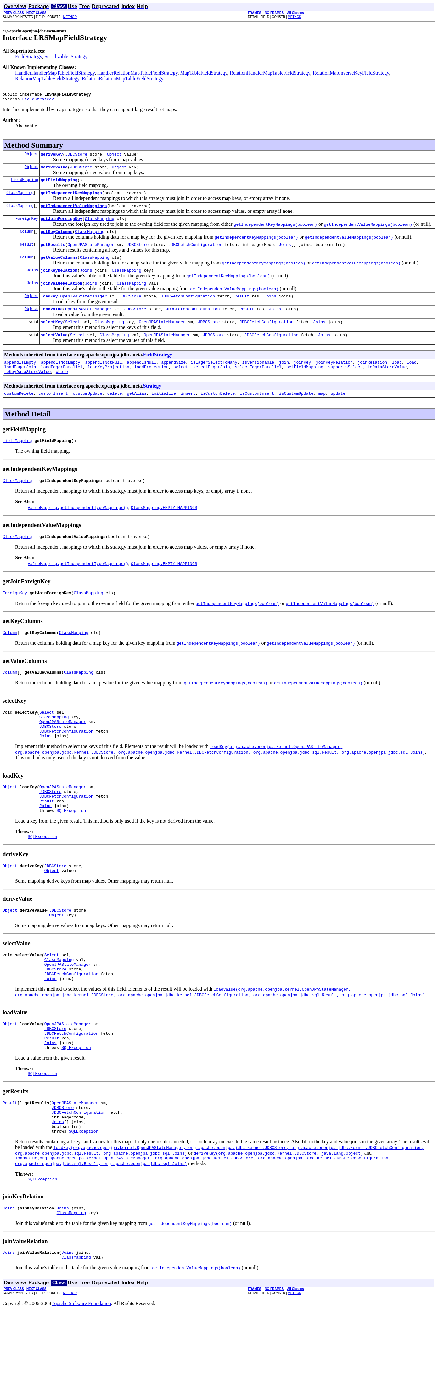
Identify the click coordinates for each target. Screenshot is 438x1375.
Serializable (56, 56)
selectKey (52, 337)
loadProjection (151, 385)
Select (72, 337)
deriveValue (54, 170)
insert (188, 413)
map (322, 413)
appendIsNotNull (103, 379)
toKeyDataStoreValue (27, 390)
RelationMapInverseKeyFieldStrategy (351, 73)
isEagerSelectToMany (214, 379)
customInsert (53, 413)
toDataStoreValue (387, 385)
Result (26, 253)
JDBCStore (76, 157)
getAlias (136, 413)
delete (114, 413)
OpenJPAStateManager (91, 254)
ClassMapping (19, 198)
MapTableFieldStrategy (203, 73)
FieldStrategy (28, 56)
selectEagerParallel (258, 385)
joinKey (302, 379)
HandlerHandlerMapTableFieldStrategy (55, 73)
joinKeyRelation (59, 281)
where (62, 390)
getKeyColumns (56, 240)
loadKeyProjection (108, 385)
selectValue (54, 351)
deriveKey (52, 157)
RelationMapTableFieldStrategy (47, 78)
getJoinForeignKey (61, 226)
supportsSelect (345, 385)
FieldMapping (24, 184)
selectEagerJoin (211, 385)
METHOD (70, 17)
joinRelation (372, 379)
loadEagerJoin (20, 385)
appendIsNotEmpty (60, 379)
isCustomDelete (217, 413)
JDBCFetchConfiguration (195, 254)
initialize (163, 413)
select (180, 385)
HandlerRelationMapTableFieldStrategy (137, 73)
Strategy (79, 56)
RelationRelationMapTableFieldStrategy (122, 78)
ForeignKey (26, 226)
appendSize (173, 379)
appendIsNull (141, 379)
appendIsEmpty (20, 379)
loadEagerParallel (62, 385)
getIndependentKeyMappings (71, 198)
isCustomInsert (257, 413)
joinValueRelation (61, 295)
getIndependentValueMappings (74, 212)
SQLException (71, 847)
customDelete (19, 413)
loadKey (49, 309)
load (397, 379)
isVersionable (258, 379)
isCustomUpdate (296, 413)
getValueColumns (59, 267)
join (284, 379)
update (338, 413)
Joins (285, 254)
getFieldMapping (59, 184)
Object (31, 156)
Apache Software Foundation (81, 1369)
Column (26, 239)
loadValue (52, 323)
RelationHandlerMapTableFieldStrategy (270, 73)
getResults (53, 254)
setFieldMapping (304, 385)
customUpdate (87, 413)
